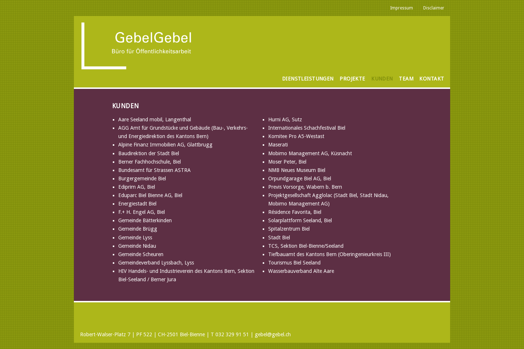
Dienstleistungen (308, 79)
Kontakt (431, 79)
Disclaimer (433, 8)
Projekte (352, 79)
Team (406, 79)
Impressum (401, 8)
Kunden (382, 79)
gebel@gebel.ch (273, 334)
